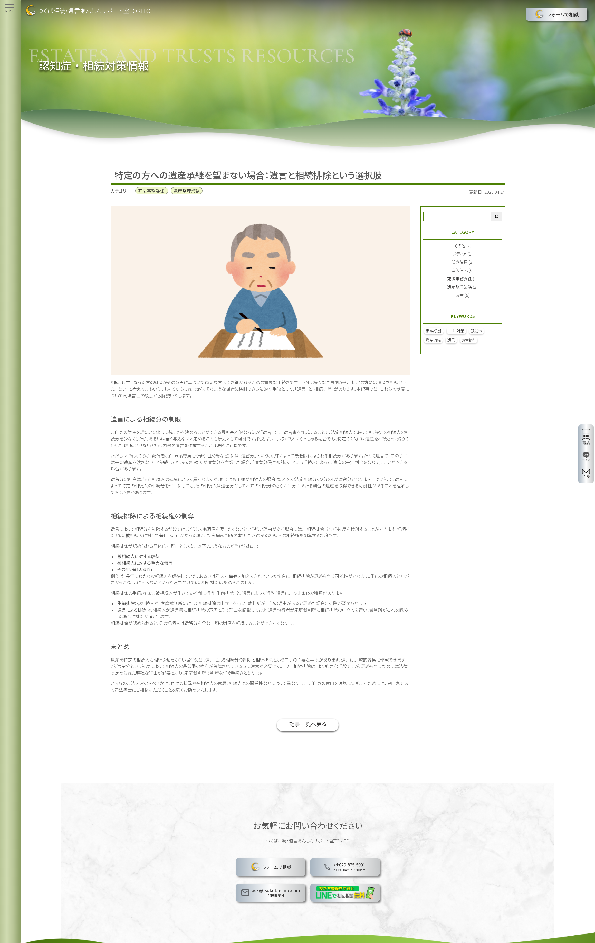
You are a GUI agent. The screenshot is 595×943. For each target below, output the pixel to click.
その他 (459, 245)
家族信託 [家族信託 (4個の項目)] (434, 331)
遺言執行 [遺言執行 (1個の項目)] (469, 340)
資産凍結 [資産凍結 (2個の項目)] (433, 340)
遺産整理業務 (187, 190)
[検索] (496, 216)
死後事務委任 (151, 190)
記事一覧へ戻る (307, 724)
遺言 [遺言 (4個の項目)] (451, 340)
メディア (460, 254)
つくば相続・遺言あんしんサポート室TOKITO (87, 10)
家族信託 (459, 270)
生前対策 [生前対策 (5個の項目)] (456, 331)
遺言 (459, 295)
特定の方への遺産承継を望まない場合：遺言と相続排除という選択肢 (248, 175)
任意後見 (459, 262)
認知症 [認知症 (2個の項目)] (476, 331)
